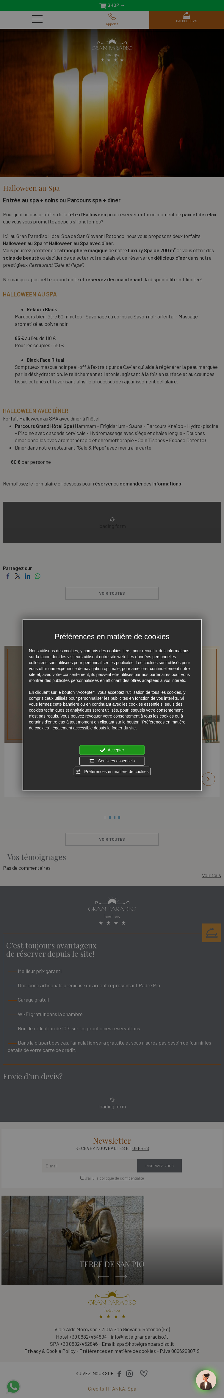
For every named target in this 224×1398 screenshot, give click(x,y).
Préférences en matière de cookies (111, 772)
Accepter (112, 750)
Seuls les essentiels (112, 761)
